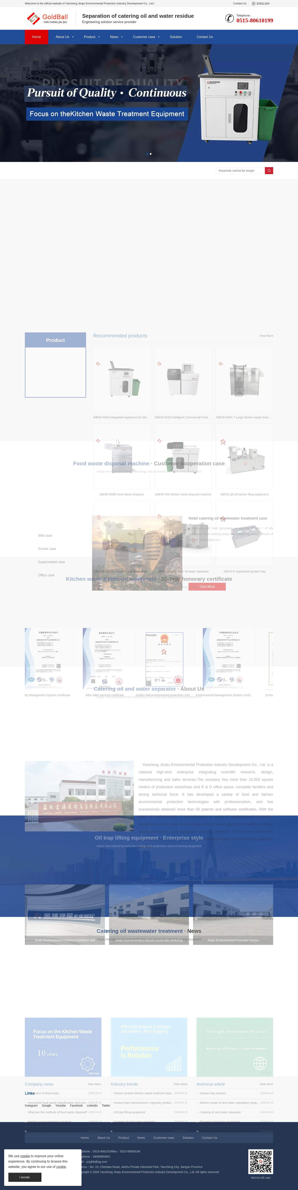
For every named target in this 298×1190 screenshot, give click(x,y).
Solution (176, 37)
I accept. (24, 1177)
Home (36, 37)
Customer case (144, 37)
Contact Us (239, 3)
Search (269, 170)
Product (89, 37)
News (114, 37)
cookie (25, 1156)
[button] (147, 154)
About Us (62, 37)
